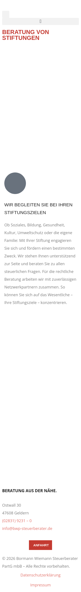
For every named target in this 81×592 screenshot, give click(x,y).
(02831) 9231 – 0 (17, 520)
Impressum (40, 584)
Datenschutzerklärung (40, 575)
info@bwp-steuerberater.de (27, 528)
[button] (5, 14)
